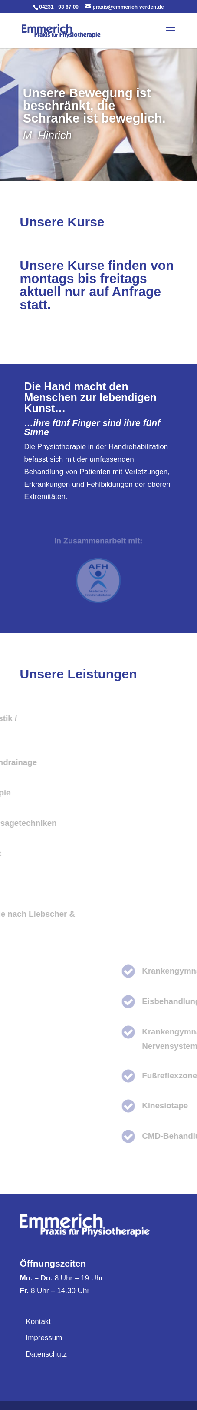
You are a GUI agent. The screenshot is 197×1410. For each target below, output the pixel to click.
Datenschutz (46, 1354)
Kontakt (38, 1321)
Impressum (44, 1338)
